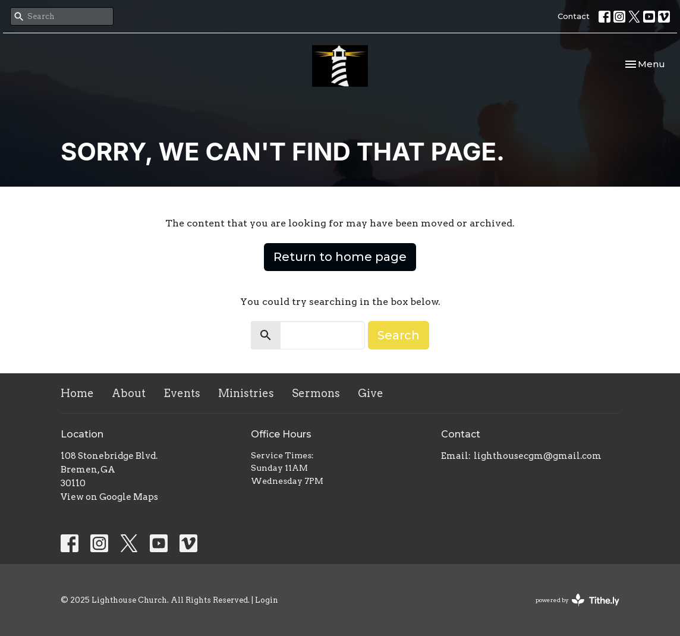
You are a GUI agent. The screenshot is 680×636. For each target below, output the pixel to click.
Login (266, 600)
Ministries (246, 393)
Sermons (316, 393)
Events (181, 393)
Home (77, 393)
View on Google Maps (109, 497)
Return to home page (340, 257)
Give (370, 393)
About (129, 393)
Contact (574, 16)
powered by (577, 600)
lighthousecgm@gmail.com (538, 456)
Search (398, 335)
